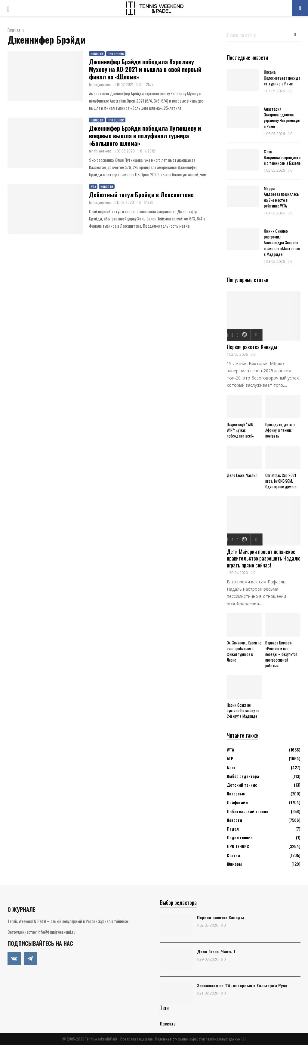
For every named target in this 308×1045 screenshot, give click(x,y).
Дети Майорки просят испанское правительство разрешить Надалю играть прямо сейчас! (263, 558)
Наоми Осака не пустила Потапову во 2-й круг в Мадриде (243, 710)
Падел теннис (240, 837)
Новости (97, 53)
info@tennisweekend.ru (56, 932)
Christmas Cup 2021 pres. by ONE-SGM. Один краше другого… (282, 481)
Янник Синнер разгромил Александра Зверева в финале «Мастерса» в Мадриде (282, 242)
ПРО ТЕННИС (116, 53)
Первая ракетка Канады (252, 347)
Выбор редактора (243, 776)
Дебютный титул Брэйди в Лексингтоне (141, 194)
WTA (93, 186)
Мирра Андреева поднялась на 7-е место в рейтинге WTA (281, 197)
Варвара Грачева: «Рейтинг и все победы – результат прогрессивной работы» (281, 654)
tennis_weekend (100, 84)
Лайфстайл (237, 802)
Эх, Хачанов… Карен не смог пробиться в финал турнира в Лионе (244, 651)
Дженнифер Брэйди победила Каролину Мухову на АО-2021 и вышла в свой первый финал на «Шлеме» (145, 69)
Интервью (236, 793)
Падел (233, 828)
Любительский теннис (247, 811)
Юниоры (234, 864)
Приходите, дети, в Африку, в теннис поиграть (280, 430)
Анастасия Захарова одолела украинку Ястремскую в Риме (282, 117)
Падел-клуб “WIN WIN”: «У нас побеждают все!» (240, 430)
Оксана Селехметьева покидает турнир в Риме (282, 77)
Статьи (233, 855)
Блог (231, 767)
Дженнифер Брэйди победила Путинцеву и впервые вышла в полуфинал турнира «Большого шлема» (145, 136)
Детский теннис (242, 785)
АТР (230, 758)
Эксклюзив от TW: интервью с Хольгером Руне (242, 985)
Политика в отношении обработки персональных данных (197, 1038)
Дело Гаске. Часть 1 (242, 475)
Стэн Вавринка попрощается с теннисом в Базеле (282, 157)
